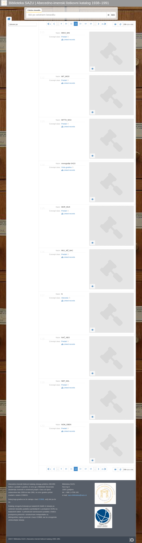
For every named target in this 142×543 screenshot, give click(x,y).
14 (85, 24)
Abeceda (64, 298)
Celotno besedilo (34, 10)
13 (80, 24)
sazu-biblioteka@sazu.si (77, 495)
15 (91, 24)
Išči (113, 15)
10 (66, 24)
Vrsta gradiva (66, 167)
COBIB (41, 499)
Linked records (68, 40)
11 (71, 24)
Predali (64, 37)
